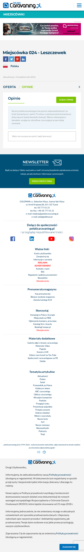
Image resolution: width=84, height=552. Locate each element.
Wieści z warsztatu (42, 416)
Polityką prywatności (67, 533)
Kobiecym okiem (42, 388)
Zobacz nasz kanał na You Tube (42, 355)
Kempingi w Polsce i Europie (42, 315)
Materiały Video (43, 346)
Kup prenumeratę (42, 294)
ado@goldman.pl (45, 217)
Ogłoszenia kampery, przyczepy (43, 321)
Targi (42, 434)
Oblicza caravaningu (43, 394)
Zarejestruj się (42, 256)
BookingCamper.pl (43, 327)
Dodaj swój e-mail (42, 181)
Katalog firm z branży (42, 324)
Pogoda (42, 349)
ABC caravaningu (42, 391)
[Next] (79, 87)
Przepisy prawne (42, 410)
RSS (42, 272)
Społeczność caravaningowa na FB (43, 358)
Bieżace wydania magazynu (43, 297)
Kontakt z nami (42, 269)
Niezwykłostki (42, 428)
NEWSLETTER (36, 162)
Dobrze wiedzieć (42, 413)
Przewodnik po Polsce (42, 385)
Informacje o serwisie (42, 259)
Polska (43, 379)
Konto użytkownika (42, 253)
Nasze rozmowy (43, 425)
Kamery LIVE (43, 352)
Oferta (9, 87)
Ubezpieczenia (42, 281)
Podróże (42, 400)
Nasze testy (42, 419)
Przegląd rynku (42, 403)
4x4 (42, 422)
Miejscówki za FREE (42, 318)
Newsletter (43, 278)
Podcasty (43, 431)
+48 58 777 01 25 (45, 210)
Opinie (27, 87)
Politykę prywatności (60, 474)
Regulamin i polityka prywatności (42, 275)
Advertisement (42, 265)
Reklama (42, 262)
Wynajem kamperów (43, 397)
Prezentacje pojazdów (42, 406)
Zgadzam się (69, 547)
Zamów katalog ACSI (42, 300)
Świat (42, 382)
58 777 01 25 (43, 207)
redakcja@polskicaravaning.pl (45, 214)
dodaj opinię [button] (66, 100)
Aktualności (43, 376)
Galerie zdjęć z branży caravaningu (42, 343)
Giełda (43, 361)
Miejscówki (14, 14)
